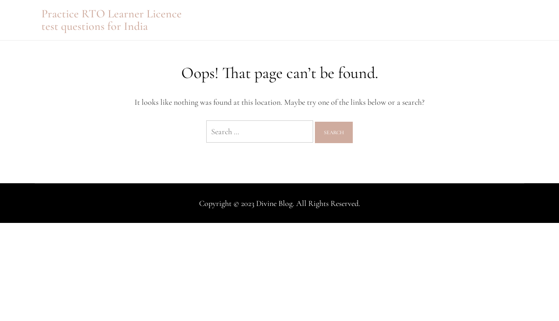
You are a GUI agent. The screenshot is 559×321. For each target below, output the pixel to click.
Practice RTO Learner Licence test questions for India (111, 20)
